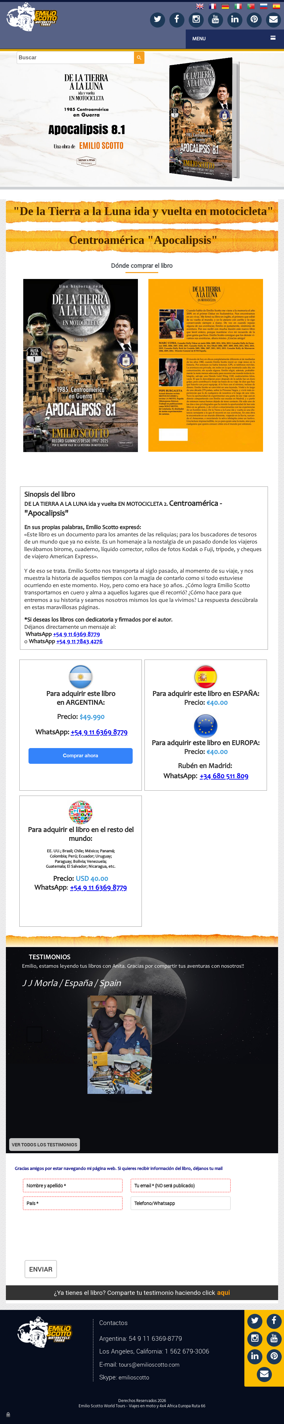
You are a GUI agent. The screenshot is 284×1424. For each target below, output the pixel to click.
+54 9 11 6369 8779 (76, 635)
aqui (223, 1292)
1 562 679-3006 (187, 1351)
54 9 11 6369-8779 (155, 1338)
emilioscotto (134, 1377)
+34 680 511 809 (224, 776)
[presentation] (74, 1241)
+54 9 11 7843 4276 (79, 642)
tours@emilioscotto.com (149, 1364)
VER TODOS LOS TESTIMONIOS (44, 1144)
